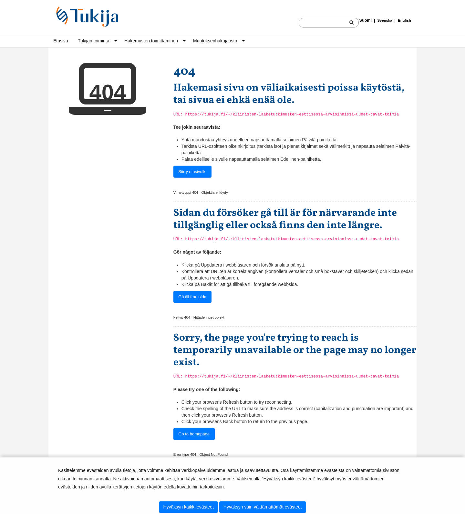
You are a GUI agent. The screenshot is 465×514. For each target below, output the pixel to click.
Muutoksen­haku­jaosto (215, 40)
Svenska (384, 20)
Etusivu (60, 40)
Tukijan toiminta (93, 40)
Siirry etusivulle (192, 171)
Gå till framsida (192, 296)
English (404, 20)
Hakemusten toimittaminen (151, 40)
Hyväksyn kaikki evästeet (188, 506)
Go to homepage (194, 434)
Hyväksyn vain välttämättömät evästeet (262, 506)
